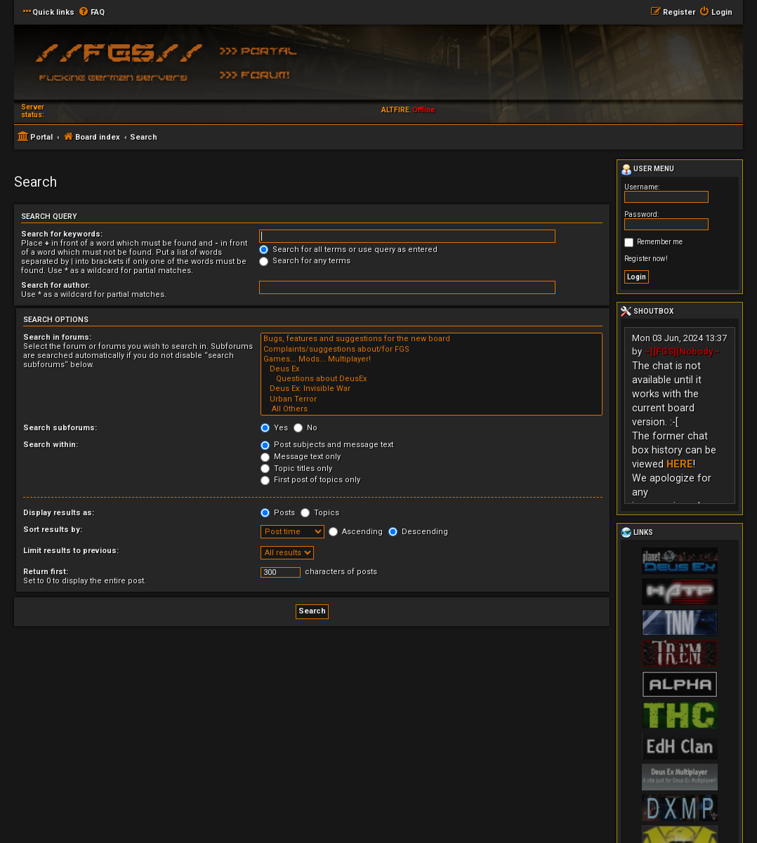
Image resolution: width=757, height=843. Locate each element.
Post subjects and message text (327, 444)
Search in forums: (57, 337)
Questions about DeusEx (431, 379)
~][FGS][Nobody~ (682, 351)
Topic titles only (296, 468)
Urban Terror (431, 399)
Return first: (45, 571)
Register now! (646, 259)
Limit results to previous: (71, 550)
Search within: (50, 444)
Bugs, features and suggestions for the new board (431, 339)
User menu (647, 169)
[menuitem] (91, 12)
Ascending (356, 531)
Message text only (301, 456)
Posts (278, 512)
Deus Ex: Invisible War (431, 389)
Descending (418, 531)
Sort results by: (52, 529)
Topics (320, 512)
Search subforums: (60, 427)
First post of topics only (310, 479)
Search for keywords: (62, 234)
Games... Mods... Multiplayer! (431, 359)
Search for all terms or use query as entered (348, 249)
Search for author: (55, 285)
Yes (274, 427)
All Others (431, 409)
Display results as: (58, 512)
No (305, 427)
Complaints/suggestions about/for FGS (431, 349)
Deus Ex (431, 369)
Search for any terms (304, 260)
